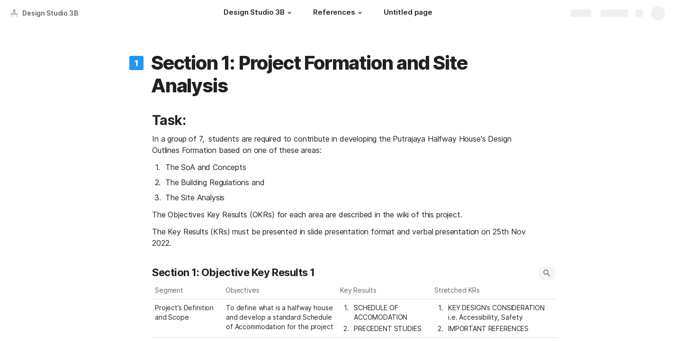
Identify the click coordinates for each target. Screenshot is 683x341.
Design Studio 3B (50, 13)
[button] (289, 13)
